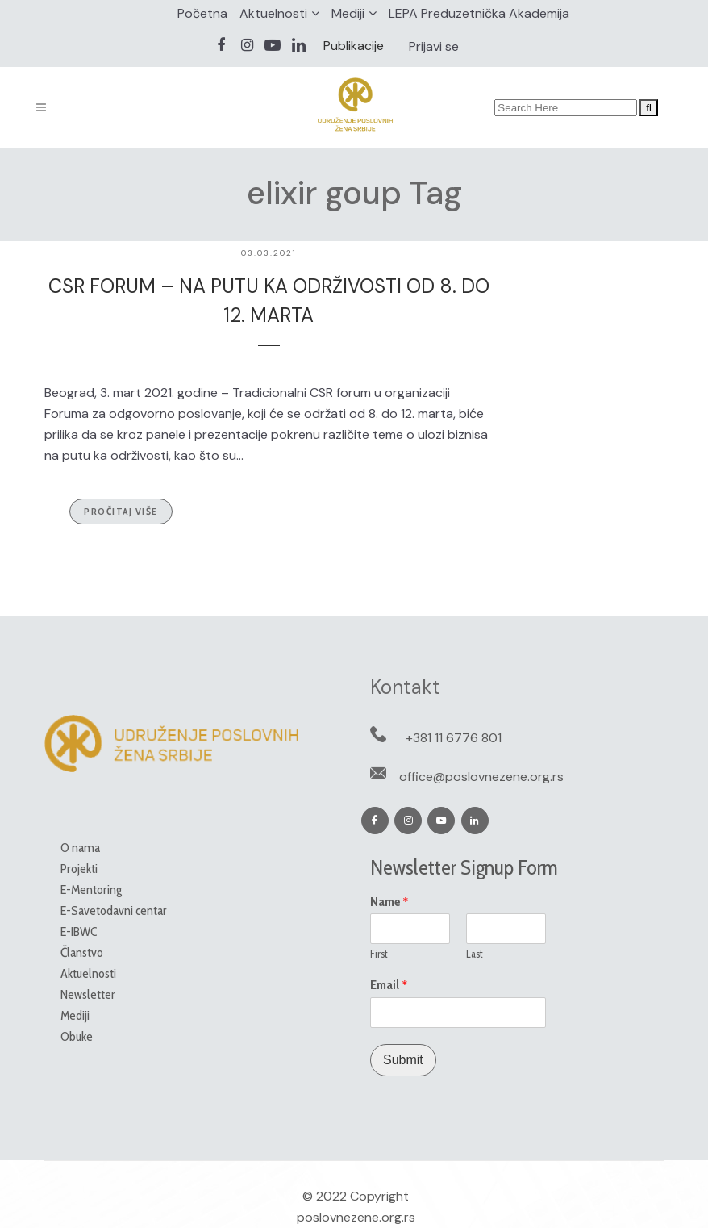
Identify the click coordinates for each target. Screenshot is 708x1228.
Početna (202, 13)
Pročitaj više (121, 511)
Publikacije (353, 45)
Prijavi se (434, 46)
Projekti (79, 868)
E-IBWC (78, 931)
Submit (403, 1060)
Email (389, 985)
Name (389, 902)
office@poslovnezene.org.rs (481, 776)
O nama (80, 847)
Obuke (76, 1036)
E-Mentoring (91, 889)
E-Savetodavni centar (113, 910)
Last (474, 953)
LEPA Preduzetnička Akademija (479, 13)
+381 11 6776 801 (454, 737)
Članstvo (81, 952)
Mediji (347, 13)
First (379, 953)
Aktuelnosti (273, 13)
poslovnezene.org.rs (356, 1217)
